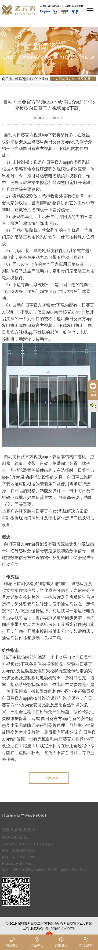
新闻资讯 (47, 57)
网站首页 (29, 57)
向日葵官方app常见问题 (77, 57)
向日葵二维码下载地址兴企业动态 (25, 79)
